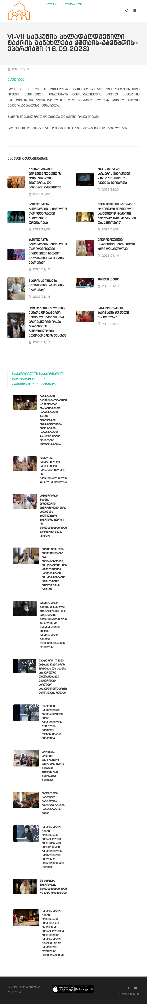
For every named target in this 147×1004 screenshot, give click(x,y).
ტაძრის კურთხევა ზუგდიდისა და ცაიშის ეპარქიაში (46, 285)
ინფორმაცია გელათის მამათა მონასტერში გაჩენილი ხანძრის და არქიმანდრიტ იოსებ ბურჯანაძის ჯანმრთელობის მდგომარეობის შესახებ (47, 322)
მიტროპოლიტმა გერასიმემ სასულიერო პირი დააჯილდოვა (116, 244)
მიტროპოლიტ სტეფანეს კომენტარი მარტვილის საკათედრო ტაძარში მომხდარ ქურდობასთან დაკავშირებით (116, 214)
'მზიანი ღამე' (107, 279)
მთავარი (81, 43)
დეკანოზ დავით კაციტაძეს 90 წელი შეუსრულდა (113, 313)
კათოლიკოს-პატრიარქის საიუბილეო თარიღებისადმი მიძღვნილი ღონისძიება (48, 214)
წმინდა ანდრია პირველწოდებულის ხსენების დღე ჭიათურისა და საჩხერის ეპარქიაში (45, 178)
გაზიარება (15, 79)
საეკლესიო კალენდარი (61, 4)
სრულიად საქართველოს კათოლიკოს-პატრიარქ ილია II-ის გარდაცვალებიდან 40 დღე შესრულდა (53, 470)
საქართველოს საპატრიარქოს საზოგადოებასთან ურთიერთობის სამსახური (38, 379)
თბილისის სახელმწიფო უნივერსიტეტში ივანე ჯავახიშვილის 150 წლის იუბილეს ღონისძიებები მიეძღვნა (52, 722)
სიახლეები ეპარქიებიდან (109, 43)
